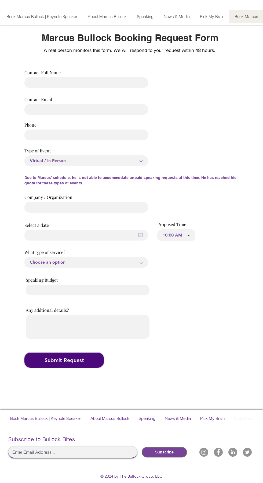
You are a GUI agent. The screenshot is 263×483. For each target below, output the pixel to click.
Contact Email (38, 99)
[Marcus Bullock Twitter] (247, 452)
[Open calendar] (140, 235)
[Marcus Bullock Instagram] (203, 452)
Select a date (39, 225)
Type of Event (37, 151)
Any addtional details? (47, 310)
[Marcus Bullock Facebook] (218, 452)
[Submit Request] (64, 360)
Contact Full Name (42, 72)
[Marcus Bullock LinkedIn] (232, 452)
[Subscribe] (164, 452)
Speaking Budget (42, 280)
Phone (30, 125)
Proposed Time (171, 224)
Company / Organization (48, 197)
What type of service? (44, 252)
